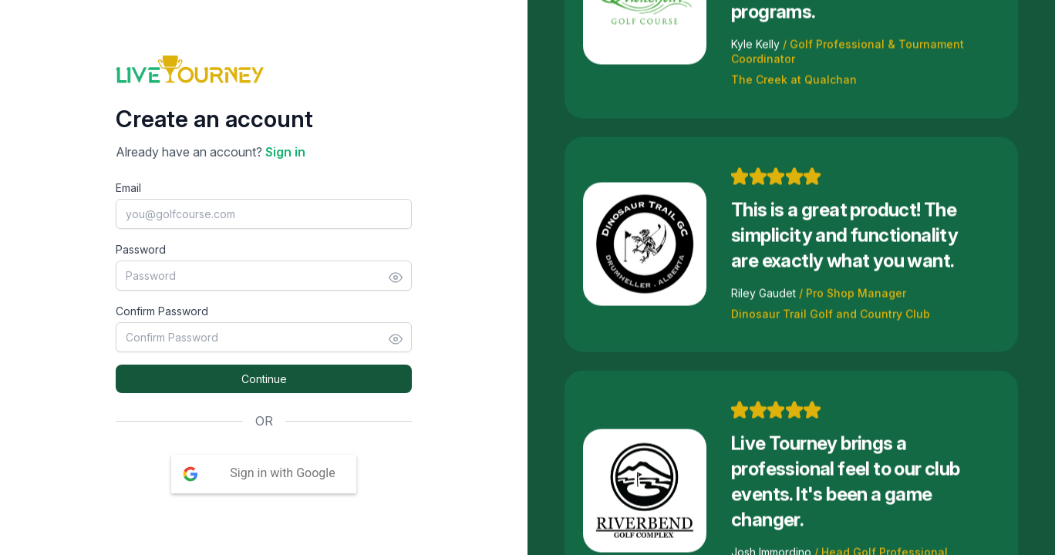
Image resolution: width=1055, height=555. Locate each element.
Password (141, 249)
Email (128, 187)
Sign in (285, 152)
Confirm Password (162, 311)
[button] (263, 474)
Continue (264, 378)
